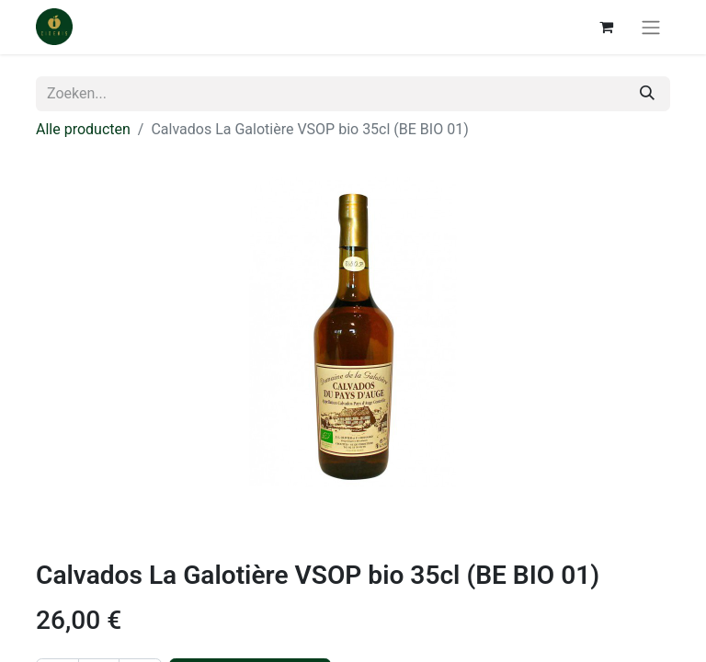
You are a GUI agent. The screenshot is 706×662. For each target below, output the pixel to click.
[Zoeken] (647, 93)
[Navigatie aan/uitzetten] (651, 27)
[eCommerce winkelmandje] (605, 26)
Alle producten (83, 129)
